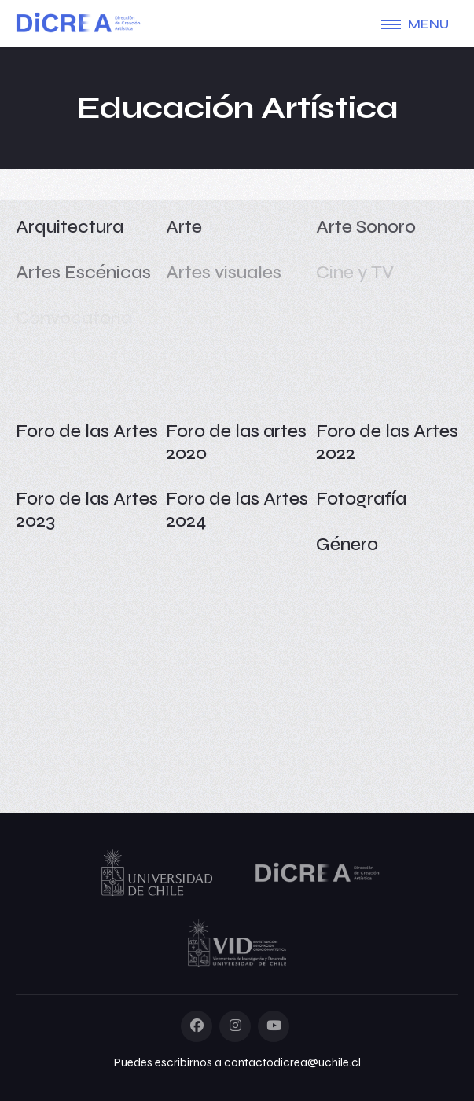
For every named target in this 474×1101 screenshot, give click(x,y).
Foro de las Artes (87, 431)
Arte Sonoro (366, 226)
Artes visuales (223, 272)
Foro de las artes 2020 (236, 442)
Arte (184, 226)
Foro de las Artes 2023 (87, 509)
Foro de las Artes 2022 (387, 442)
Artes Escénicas (83, 272)
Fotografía (361, 498)
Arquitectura (69, 226)
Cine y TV (355, 272)
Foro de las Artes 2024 (237, 509)
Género (347, 544)
